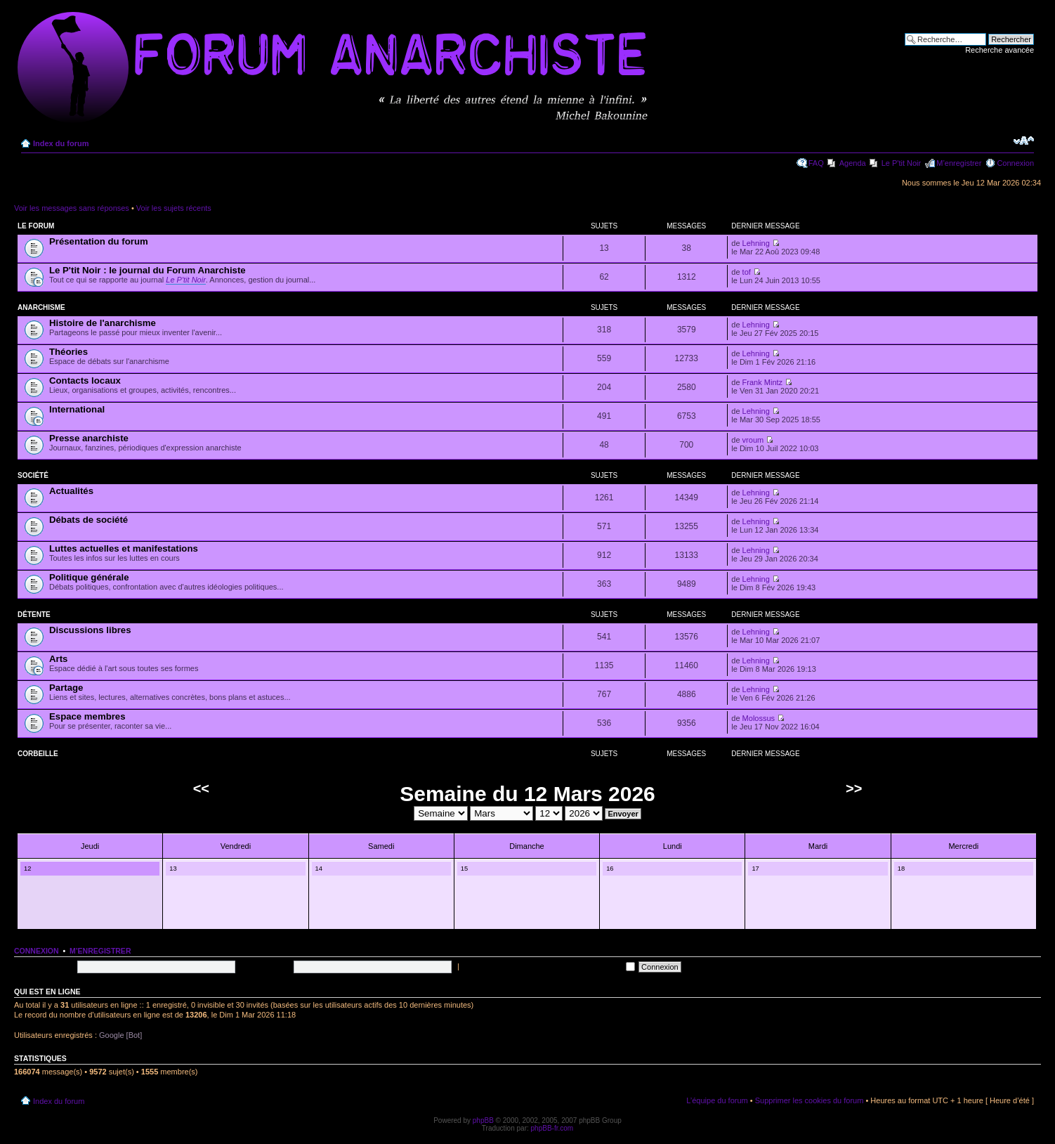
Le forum (36, 226)
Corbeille (38, 754)
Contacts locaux (85, 380)
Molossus (758, 718)
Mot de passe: (265, 966)
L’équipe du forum (716, 1100)
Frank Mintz (762, 382)
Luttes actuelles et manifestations (123, 548)
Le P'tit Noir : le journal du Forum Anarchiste (147, 270)
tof (746, 272)
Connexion (1015, 163)
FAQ (816, 163)
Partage (66, 687)
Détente (34, 614)
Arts (58, 659)
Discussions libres (90, 630)
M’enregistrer (958, 163)
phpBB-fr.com (552, 1128)
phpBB (483, 1120)
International (77, 409)
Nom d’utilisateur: (44, 966)
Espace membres (87, 716)
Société (33, 475)
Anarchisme (41, 307)
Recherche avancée (999, 50)
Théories (68, 351)
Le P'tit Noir (902, 163)
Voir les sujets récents (173, 208)
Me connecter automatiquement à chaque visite (548, 966)
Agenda (852, 163)
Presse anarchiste (89, 438)
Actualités (71, 491)
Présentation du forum (98, 241)
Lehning (756, 243)
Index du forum (61, 143)
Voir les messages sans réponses (71, 208)
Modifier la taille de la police (1024, 140)
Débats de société (88, 519)
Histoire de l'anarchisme (102, 323)
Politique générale (89, 577)
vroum (753, 440)
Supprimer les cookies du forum (809, 1100)
